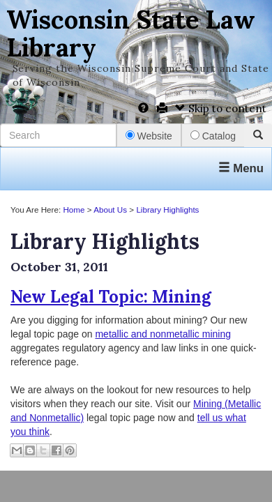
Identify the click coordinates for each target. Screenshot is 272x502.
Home (73, 209)
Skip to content (220, 108)
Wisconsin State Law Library (130, 33)
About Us (110, 209)
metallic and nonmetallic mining (163, 334)
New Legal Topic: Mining (110, 296)
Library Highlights (167, 209)
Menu (241, 168)
